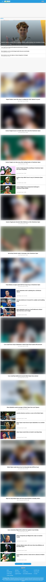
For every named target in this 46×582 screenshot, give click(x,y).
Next (23, 563)
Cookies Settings (10, 575)
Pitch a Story (17, 571)
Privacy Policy (25, 571)
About (8, 570)
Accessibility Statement (27, 573)
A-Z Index (35, 573)
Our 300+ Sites (36, 570)
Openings (17, 570)
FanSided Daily (9, 571)
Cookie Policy (9, 573)
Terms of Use (36, 571)
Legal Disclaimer (18, 573)
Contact (24, 570)
